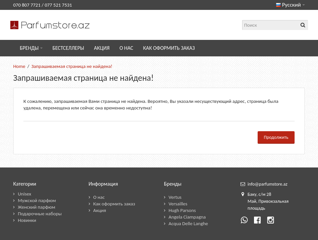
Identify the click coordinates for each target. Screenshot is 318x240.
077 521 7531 (58, 5)
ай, (254, 201)
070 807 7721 (27, 5)
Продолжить (276, 137)
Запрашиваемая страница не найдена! (71, 66)
